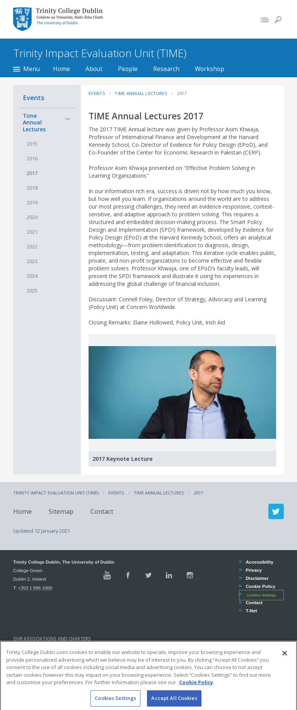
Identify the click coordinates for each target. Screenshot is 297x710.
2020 (32, 217)
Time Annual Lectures (34, 122)
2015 (32, 144)
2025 (32, 290)
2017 (32, 173)
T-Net (251, 610)
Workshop (209, 69)
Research (166, 69)
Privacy (253, 569)
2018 (32, 188)
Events (33, 97)
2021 (32, 232)
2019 (32, 202)
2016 (32, 158)
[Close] (284, 660)
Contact (101, 511)
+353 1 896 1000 (35, 587)
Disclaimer (256, 578)
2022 (32, 246)
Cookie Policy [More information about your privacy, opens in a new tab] (196, 689)
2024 (32, 276)
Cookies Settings (261, 595)
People (128, 69)
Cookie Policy (260, 586)
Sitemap (61, 511)
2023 (32, 261)
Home (61, 69)
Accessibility (259, 561)
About (93, 69)
